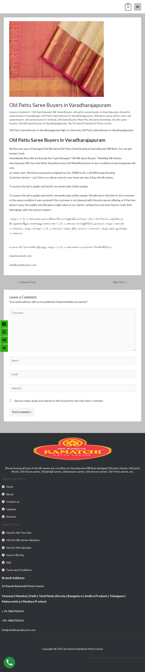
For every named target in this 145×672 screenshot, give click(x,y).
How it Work (11, 524)
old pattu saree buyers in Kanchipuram (95, 112)
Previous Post (26, 282)
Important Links (13, 478)
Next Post (120, 282)
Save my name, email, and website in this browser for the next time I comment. (59, 400)
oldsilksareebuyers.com (22, 264)
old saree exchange (100, 119)
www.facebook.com (20, 255)
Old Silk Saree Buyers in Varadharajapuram (42, 123)
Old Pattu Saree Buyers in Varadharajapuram (67, 115)
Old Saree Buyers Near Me (72, 119)
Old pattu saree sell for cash (110, 115)
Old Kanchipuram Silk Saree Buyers (52, 112)
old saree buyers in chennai (40, 119)
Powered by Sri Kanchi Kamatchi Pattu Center (116, 657)
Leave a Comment (19, 112)
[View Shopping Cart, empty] (127, 7)
